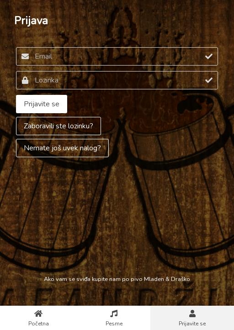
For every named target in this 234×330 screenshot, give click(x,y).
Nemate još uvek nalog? (62, 148)
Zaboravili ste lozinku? (58, 126)
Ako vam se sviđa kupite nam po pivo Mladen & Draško (117, 279)
